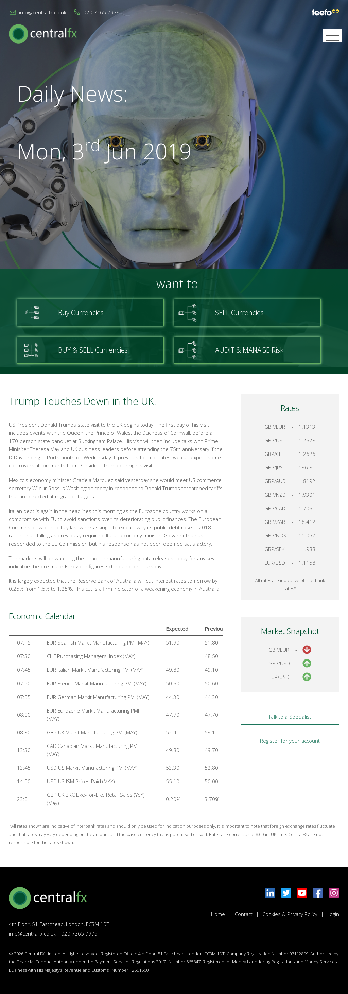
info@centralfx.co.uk (42, 12)
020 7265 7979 (101, 12)
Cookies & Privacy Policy (289, 914)
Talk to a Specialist (289, 716)
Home (218, 914)
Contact (244, 914)
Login (333, 914)
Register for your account (290, 740)
